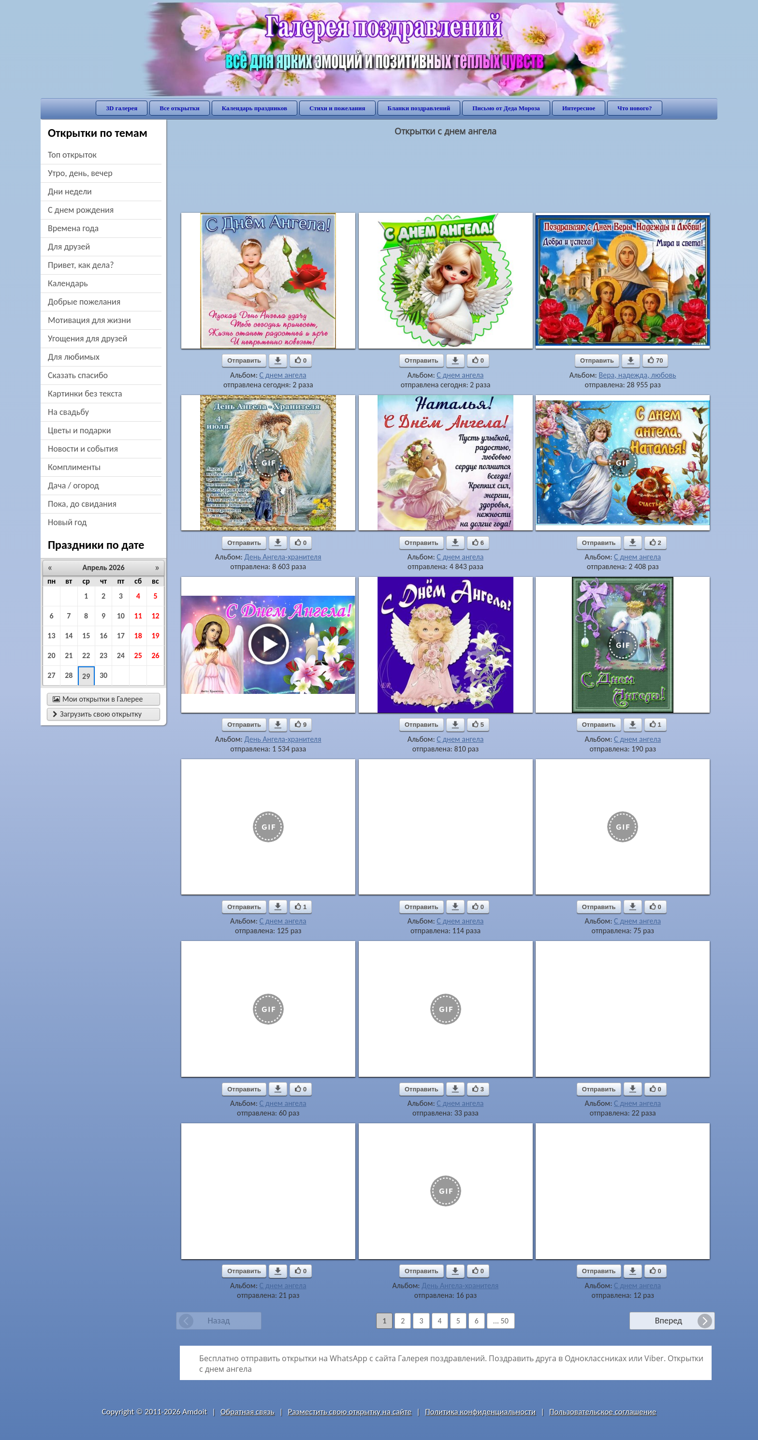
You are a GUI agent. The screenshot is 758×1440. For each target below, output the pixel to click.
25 (138, 655)
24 (121, 655)
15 (86, 635)
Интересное (578, 108)
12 (155, 615)
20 (51, 655)
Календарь (68, 283)
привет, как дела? (81, 265)
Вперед (668, 1320)
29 (86, 676)
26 (155, 655)
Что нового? (634, 108)
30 (103, 675)
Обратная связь (247, 1412)
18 (138, 635)
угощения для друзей (87, 338)
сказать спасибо (78, 375)
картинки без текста (85, 393)
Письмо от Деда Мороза (506, 108)
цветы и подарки (79, 430)
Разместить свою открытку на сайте (349, 1412)
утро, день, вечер (80, 173)
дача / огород (73, 485)
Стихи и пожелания (337, 108)
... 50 (501, 1320)
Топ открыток (72, 154)
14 (69, 635)
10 (121, 615)
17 (121, 635)
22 (86, 655)
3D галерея (121, 108)
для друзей (69, 246)
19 (155, 635)
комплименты (74, 467)
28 (69, 675)
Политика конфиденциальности (480, 1412)
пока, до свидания (82, 504)
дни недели (70, 191)
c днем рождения (81, 210)
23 (103, 655)
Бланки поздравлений (419, 108)
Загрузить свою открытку (97, 714)
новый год (67, 522)
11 (138, 615)
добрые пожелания (84, 301)
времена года (73, 228)
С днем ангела (283, 375)
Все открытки (180, 108)
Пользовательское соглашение (602, 1412)
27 (51, 675)
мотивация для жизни (89, 320)
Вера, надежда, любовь (637, 375)
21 (69, 655)
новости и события (83, 448)
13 (51, 635)
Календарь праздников (254, 108)
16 (103, 635)
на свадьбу (68, 412)
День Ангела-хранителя (282, 556)
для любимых (74, 357)
